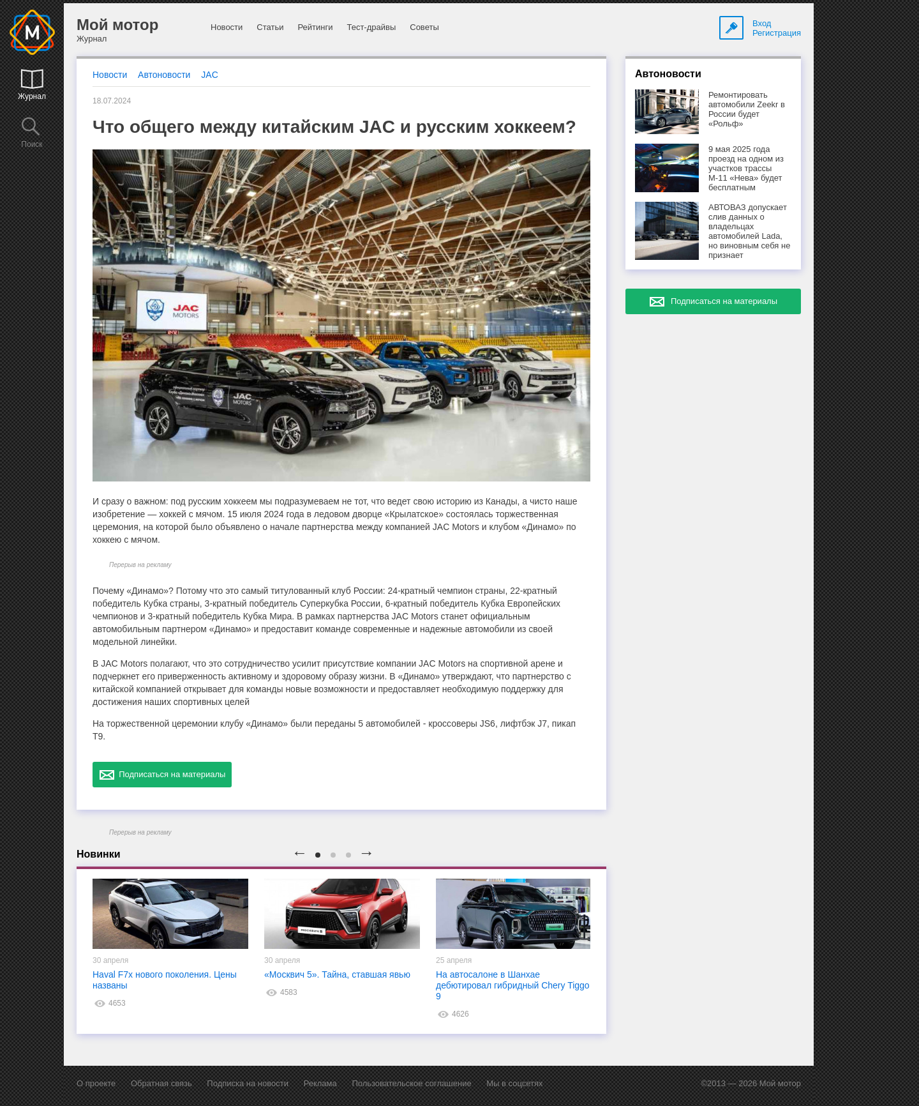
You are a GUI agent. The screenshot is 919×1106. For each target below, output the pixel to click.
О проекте (96, 1083)
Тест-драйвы (371, 27)
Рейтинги (314, 27)
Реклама (320, 1083)
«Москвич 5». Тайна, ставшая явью (337, 974)
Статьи (270, 27)
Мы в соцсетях (514, 1083)
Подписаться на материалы (162, 774)
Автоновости (164, 75)
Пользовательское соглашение (411, 1083)
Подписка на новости (247, 1083)
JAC (209, 75)
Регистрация (776, 33)
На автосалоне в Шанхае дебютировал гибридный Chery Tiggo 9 (513, 985)
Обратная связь (161, 1083)
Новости (227, 27)
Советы (424, 27)
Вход (761, 23)
